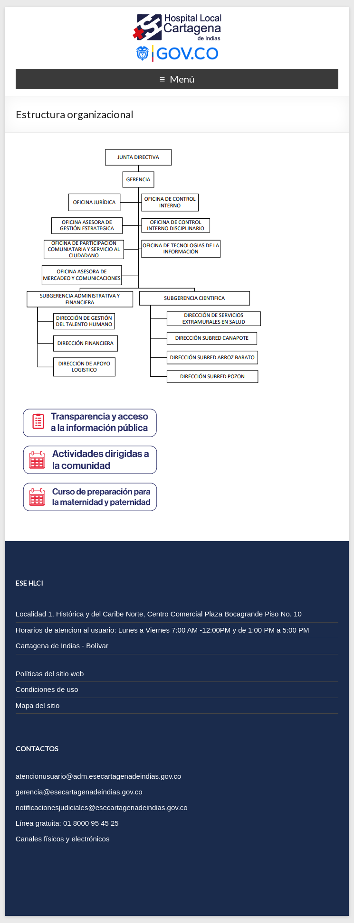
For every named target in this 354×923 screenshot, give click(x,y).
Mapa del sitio (38, 705)
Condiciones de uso (47, 689)
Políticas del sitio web (50, 674)
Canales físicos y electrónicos (63, 839)
